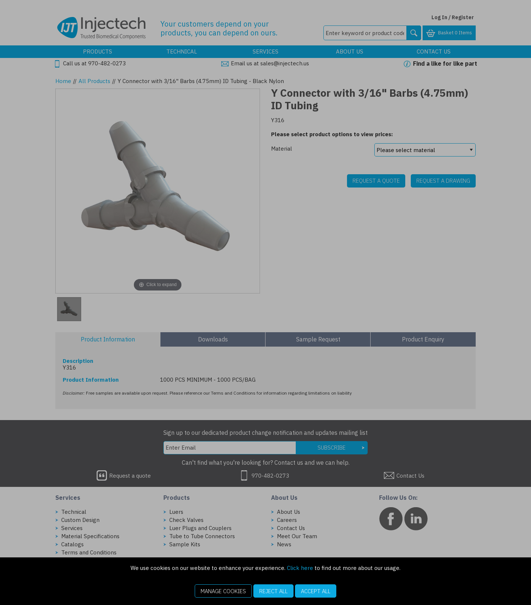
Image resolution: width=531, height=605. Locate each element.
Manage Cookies (223, 591)
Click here (300, 567)
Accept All (315, 591)
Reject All (273, 591)
